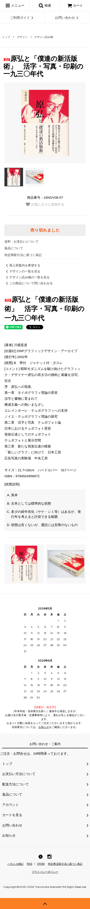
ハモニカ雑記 (15, 864)
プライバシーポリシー (45, 871)
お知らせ (43, 727)
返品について (13, 248)
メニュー (14, 5)
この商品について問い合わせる (28, 283)
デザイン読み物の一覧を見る (27, 277)
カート (75, 5)
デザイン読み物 (43, 37)
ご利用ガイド (22, 17)
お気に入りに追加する (45, 204)
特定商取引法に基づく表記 (23, 255)
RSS (29, 864)
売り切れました (45, 230)
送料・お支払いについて (21, 241)
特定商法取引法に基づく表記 (65, 864)
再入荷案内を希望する (22, 265)
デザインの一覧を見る (22, 271)
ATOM (41, 864)
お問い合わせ (67, 17)
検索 (45, 5)
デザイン (22, 37)
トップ (6, 37)
